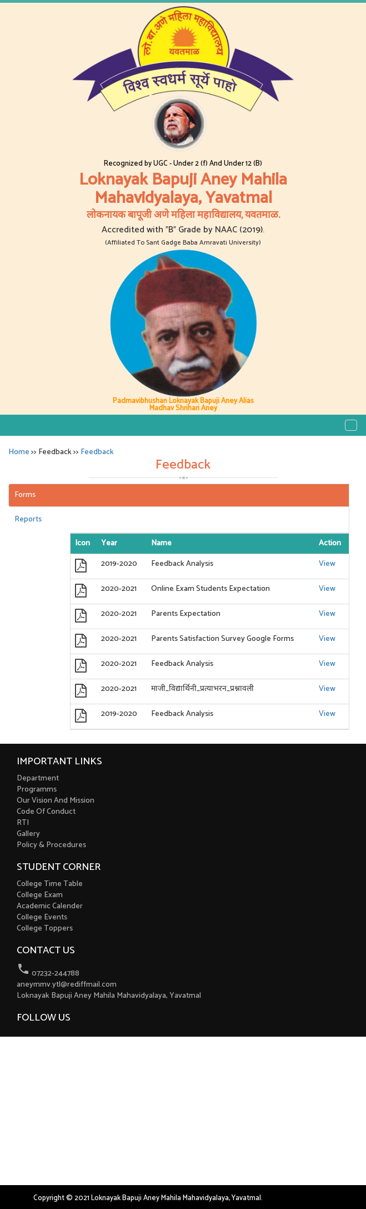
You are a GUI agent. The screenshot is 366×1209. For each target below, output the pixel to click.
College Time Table (50, 884)
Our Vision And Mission (55, 800)
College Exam (40, 895)
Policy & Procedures (51, 845)
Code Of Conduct (46, 811)
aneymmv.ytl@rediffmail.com (67, 984)
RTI (23, 823)
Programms (37, 789)
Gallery (28, 834)
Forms (25, 495)
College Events (42, 917)
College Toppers (45, 928)
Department (38, 778)
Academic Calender (50, 906)
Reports (28, 519)
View (327, 564)
